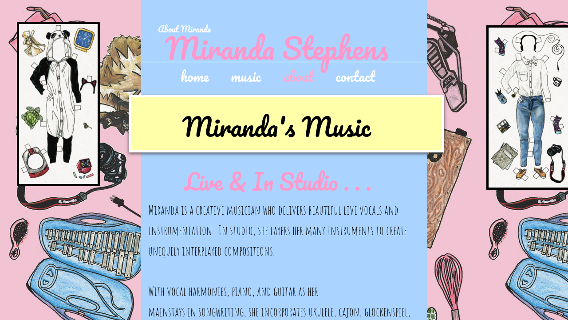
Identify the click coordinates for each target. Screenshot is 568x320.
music (246, 75)
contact (355, 75)
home (195, 75)
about (298, 75)
